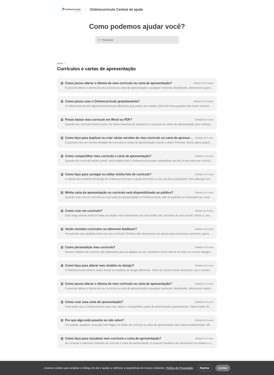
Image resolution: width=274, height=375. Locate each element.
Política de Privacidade (179, 367)
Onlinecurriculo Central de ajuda (116, 9)
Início (60, 63)
